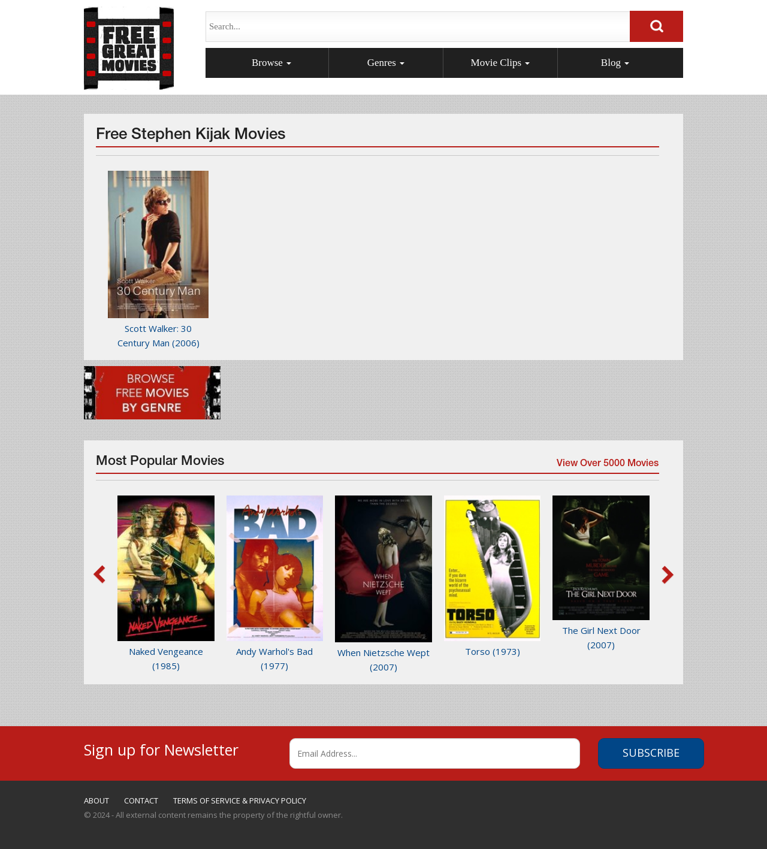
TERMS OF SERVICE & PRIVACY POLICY (239, 800)
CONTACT (141, 800)
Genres (385, 62)
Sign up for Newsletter (161, 748)
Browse (271, 62)
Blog (615, 62)
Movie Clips (500, 62)
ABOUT (96, 800)
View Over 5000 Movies (607, 465)
